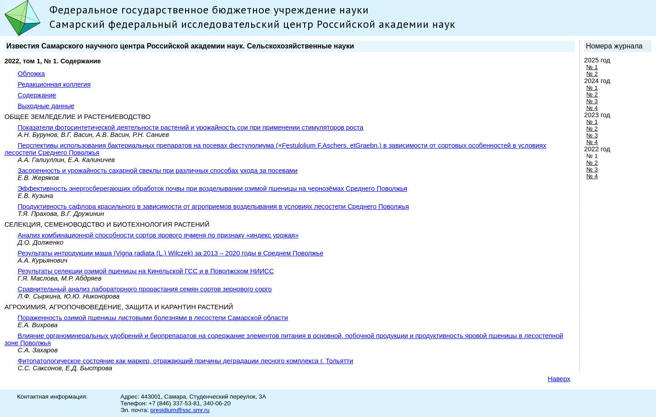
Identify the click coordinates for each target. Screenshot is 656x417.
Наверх (559, 378)
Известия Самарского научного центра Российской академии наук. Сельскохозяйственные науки (180, 46)
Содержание (37, 95)
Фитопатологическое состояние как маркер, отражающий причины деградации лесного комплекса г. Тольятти (185, 360)
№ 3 (592, 101)
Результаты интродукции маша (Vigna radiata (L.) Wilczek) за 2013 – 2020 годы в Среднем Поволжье (170, 253)
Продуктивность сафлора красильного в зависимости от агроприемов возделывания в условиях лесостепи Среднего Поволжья (213, 206)
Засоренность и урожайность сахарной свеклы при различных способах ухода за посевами (157, 170)
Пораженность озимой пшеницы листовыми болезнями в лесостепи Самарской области (153, 317)
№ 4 (592, 108)
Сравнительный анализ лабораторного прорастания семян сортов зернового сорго (144, 289)
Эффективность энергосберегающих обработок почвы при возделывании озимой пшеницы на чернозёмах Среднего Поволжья (212, 188)
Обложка (31, 73)
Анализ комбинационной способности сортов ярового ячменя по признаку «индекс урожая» (158, 235)
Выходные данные (46, 106)
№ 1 (592, 67)
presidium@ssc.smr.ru (179, 410)
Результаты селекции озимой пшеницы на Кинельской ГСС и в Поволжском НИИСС (146, 271)
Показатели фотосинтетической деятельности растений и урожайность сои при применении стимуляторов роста (190, 127)
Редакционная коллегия (54, 84)
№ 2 (592, 73)
